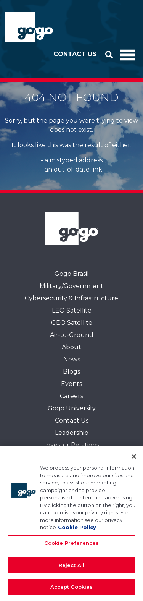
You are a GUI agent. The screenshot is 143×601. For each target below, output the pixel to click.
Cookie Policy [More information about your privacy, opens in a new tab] (77, 531)
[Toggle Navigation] (127, 54)
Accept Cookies (71, 590)
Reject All (71, 568)
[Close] (133, 460)
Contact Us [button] (74, 54)
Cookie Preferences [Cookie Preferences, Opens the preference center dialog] (71, 546)
